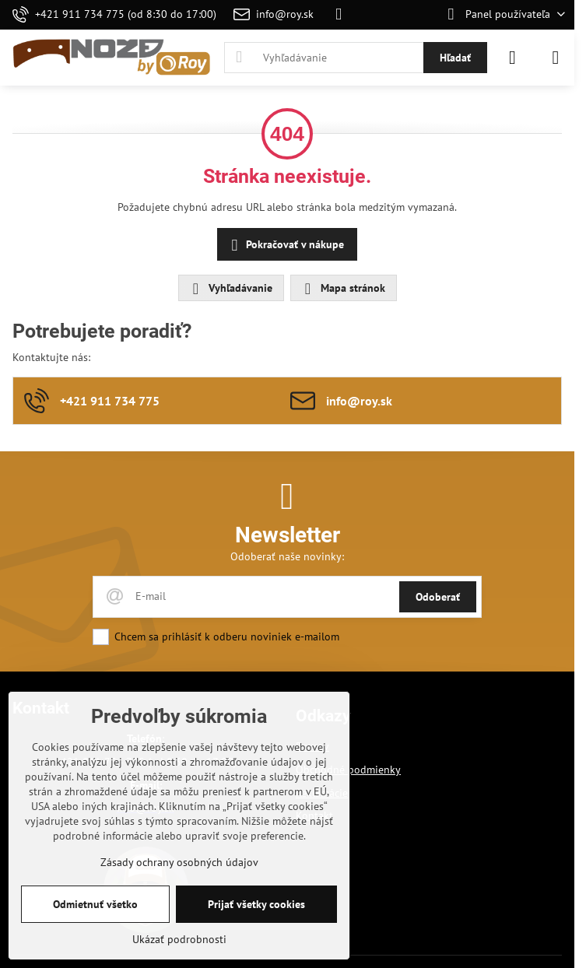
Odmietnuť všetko (95, 904)
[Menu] (555, 57)
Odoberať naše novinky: (287, 556)
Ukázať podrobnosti (179, 939)
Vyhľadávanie (230, 288)
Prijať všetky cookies (256, 904)
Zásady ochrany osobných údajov (179, 862)
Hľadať (455, 58)
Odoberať (438, 597)
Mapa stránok (342, 288)
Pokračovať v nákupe (285, 245)
